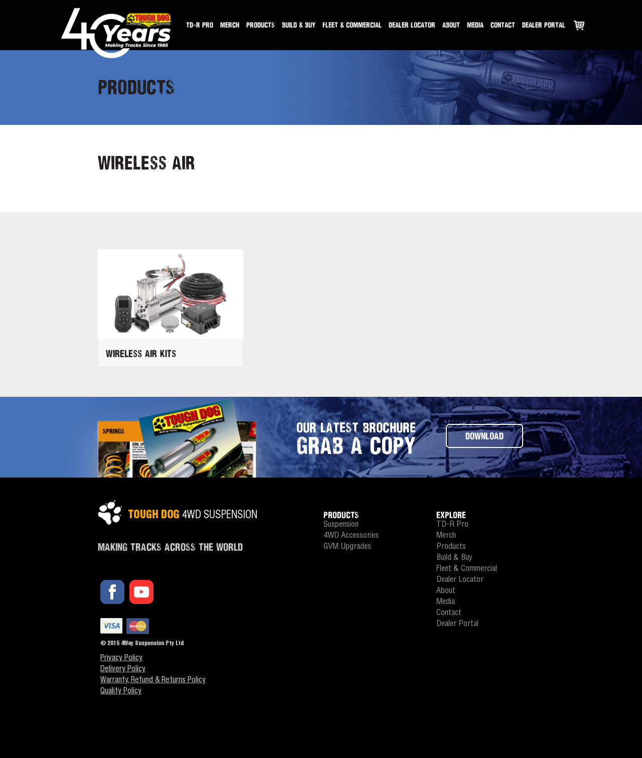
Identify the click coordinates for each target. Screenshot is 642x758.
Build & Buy (298, 25)
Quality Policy (120, 692)
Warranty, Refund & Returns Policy (153, 681)
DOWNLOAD (484, 435)
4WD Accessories (351, 536)
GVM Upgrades (347, 547)
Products (260, 25)
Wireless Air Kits (141, 353)
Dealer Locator (412, 25)
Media (475, 25)
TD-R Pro (199, 25)
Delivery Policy (122, 670)
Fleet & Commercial (352, 25)
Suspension (341, 525)
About (451, 25)
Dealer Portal (543, 25)
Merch (229, 25)
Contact (503, 25)
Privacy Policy (121, 659)
